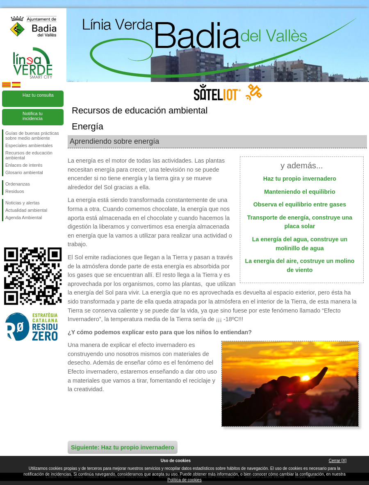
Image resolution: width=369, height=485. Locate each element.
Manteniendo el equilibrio (299, 191)
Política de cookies (184, 480)
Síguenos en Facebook (7, 234)
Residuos (14, 191)
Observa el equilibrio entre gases (299, 204)
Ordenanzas (17, 183)
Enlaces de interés (24, 165)
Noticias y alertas (22, 202)
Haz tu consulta (38, 95)
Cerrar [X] (337, 460)
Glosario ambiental (24, 172)
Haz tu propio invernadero (299, 178)
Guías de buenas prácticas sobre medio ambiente (32, 136)
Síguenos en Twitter (20, 234)
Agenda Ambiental (23, 217)
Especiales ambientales (29, 145)
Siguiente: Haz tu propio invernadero (122, 447)
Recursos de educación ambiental (28, 155)
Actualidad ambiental (26, 210)
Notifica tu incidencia (33, 116)
